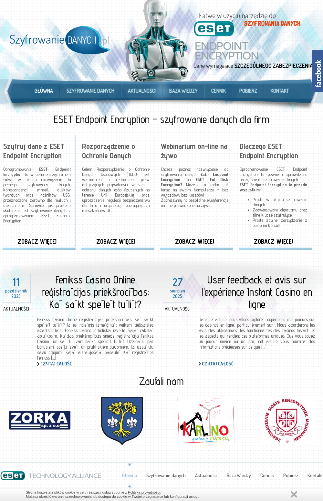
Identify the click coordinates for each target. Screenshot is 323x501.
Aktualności (142, 90)
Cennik (218, 90)
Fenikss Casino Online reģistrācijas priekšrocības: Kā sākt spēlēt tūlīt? (95, 291)
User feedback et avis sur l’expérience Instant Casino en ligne (257, 291)
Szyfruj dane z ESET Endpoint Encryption (33, 150)
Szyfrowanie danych (90, 90)
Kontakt (280, 90)
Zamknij (294, 494)
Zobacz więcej (37, 241)
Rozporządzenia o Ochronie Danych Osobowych (116, 172)
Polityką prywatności (144, 492)
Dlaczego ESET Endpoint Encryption (269, 150)
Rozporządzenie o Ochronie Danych (108, 150)
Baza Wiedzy (183, 90)
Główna (44, 90)
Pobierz (248, 90)
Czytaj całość (56, 364)
